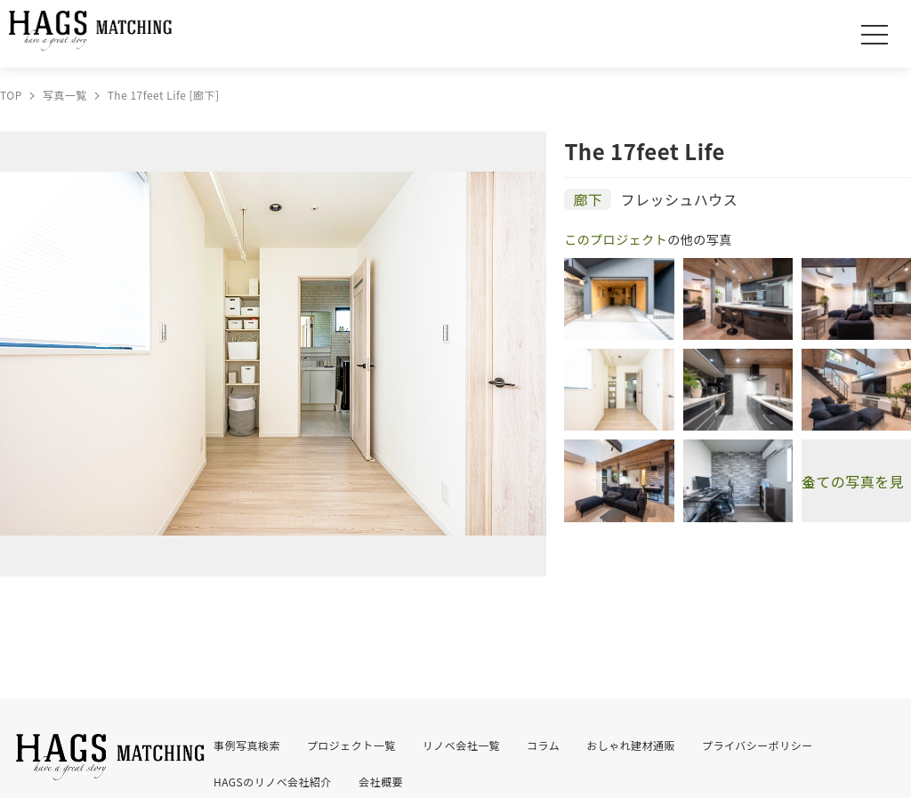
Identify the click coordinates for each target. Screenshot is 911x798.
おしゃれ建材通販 (630, 745)
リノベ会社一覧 (461, 745)
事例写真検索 (247, 745)
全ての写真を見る (853, 481)
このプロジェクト (615, 239)
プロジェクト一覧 (351, 745)
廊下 (587, 199)
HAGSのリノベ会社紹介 (273, 781)
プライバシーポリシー (757, 745)
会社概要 (381, 781)
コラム (543, 745)
